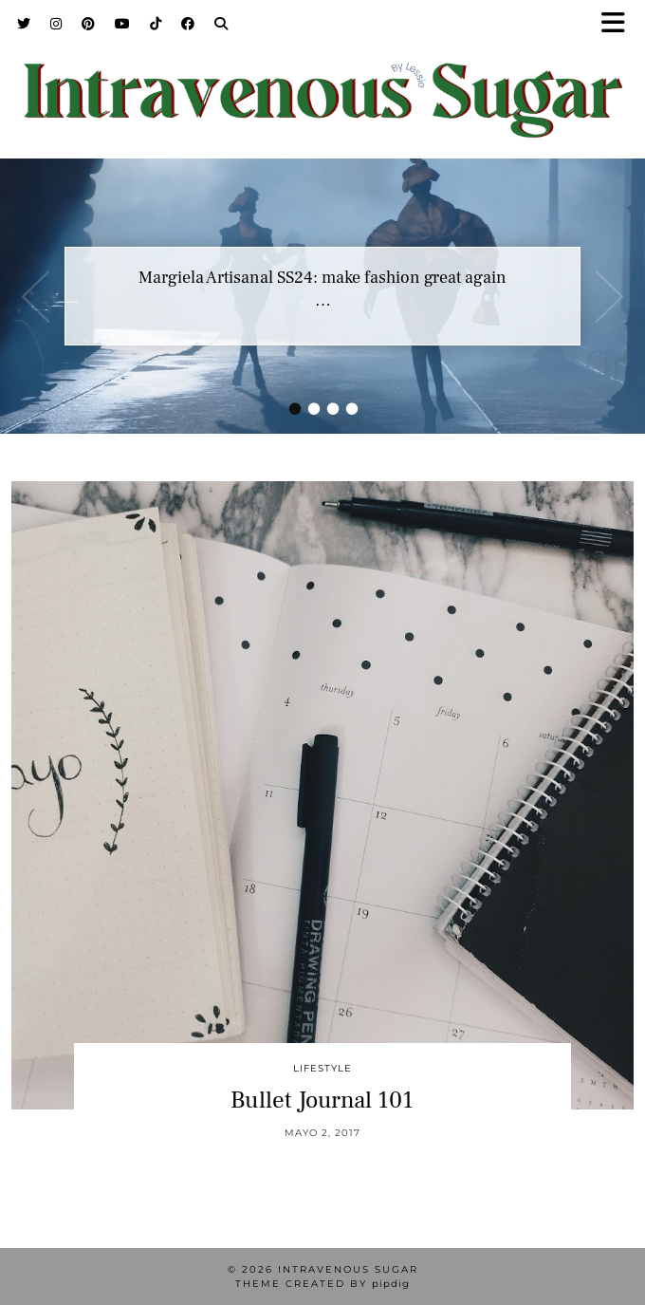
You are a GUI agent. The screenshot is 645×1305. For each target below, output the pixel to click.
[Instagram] (56, 23)
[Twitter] (24, 23)
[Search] (221, 23)
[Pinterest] (89, 23)
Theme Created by (322, 1283)
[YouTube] (123, 23)
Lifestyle (322, 1068)
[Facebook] (188, 23)
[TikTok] (156, 23)
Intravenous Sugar (348, 1269)
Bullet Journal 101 (322, 1100)
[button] (619, 24)
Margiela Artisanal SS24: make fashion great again (322, 278)
